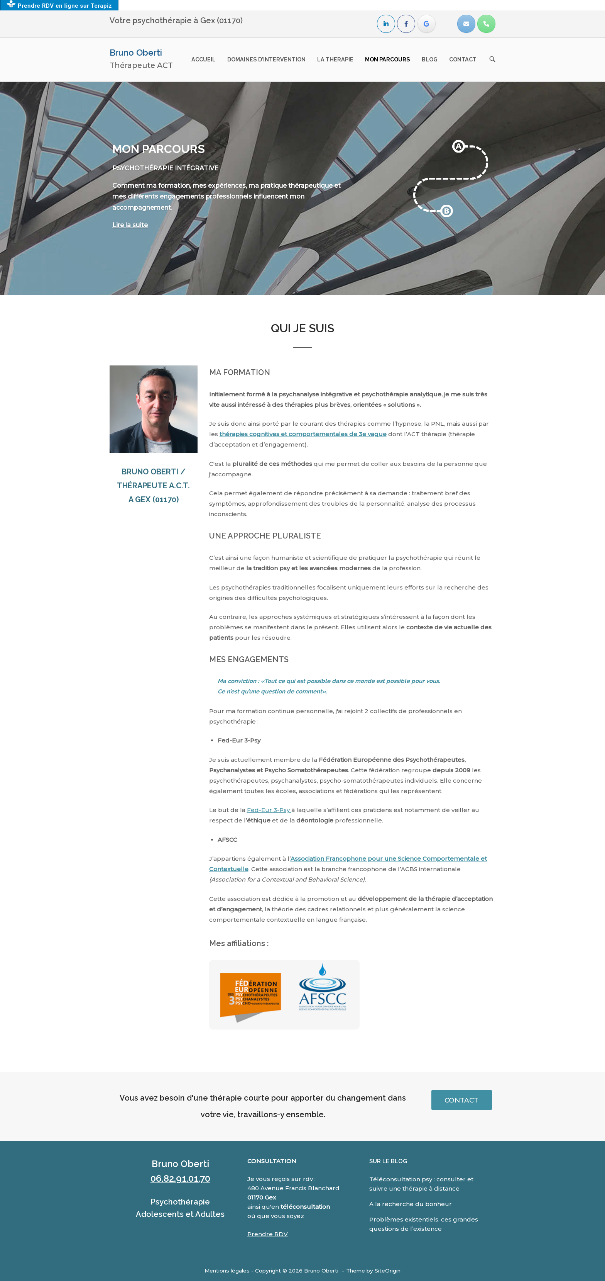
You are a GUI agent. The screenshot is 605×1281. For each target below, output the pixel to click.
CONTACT (463, 59)
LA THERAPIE (335, 59)
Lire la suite (130, 225)
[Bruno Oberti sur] (446, 24)
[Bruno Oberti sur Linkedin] (386, 24)
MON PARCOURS (387, 59)
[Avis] (426, 24)
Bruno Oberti (136, 53)
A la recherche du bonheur (410, 1204)
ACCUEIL (203, 59)
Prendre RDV (267, 1234)
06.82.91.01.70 (180, 1178)
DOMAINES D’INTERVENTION (266, 59)
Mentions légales (227, 1270)
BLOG (430, 59)
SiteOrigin (388, 1270)
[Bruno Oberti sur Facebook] (406, 24)
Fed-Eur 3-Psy (269, 810)
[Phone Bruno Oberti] (486, 24)
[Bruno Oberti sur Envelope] (466, 24)
